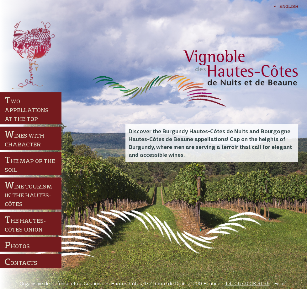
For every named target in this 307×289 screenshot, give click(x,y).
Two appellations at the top (27, 108)
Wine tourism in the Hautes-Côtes (28, 193)
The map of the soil (30, 163)
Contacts (21, 261)
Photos (17, 244)
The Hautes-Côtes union (25, 223)
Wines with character (24, 138)
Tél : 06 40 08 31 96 (247, 283)
